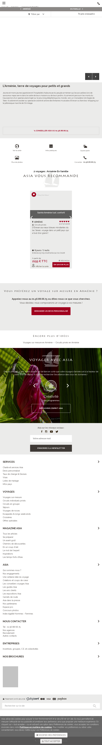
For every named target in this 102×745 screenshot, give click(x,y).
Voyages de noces (11, 511)
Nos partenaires (10, 604)
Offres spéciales (10, 521)
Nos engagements (11, 574)
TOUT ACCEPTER (51, 741)
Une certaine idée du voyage (16, 577)
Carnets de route (10, 597)
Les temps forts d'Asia (13, 557)
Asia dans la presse (11, 600)
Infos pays (7, 484)
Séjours (6, 507)
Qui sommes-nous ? (12, 570)
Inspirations (8, 554)
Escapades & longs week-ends (17, 514)
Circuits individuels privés (14, 501)
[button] (88, 76)
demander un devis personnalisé (51, 311)
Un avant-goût (9, 540)
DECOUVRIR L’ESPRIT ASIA (51, 408)
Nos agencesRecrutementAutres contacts (10, 633)
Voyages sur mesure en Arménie (38, 342)
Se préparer (8, 537)
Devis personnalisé (11, 471)
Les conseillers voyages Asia (16, 584)
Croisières (7, 517)
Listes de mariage (11, 481)
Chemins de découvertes (14, 544)
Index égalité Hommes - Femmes (18, 614)
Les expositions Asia (12, 594)
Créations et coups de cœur (15, 580)
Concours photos (11, 610)
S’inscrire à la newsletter (51, 448)
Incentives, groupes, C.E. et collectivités (20, 649)
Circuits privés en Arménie (67, 342)
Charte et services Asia (13, 467)
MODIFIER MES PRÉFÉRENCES (51, 735)
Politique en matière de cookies (36, 727)
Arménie (25, 9)
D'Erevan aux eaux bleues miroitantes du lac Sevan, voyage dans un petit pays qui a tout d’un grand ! (50, 230)
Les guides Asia (10, 587)
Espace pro (8, 607)
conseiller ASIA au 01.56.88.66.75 (52, 131)
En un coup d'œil (10, 547)
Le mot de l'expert (11, 550)
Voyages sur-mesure (12, 497)
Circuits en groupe (11, 504)
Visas (5, 477)
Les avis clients (9, 590)
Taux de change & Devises (15, 474)
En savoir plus (61, 265)
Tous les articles (10, 534)
